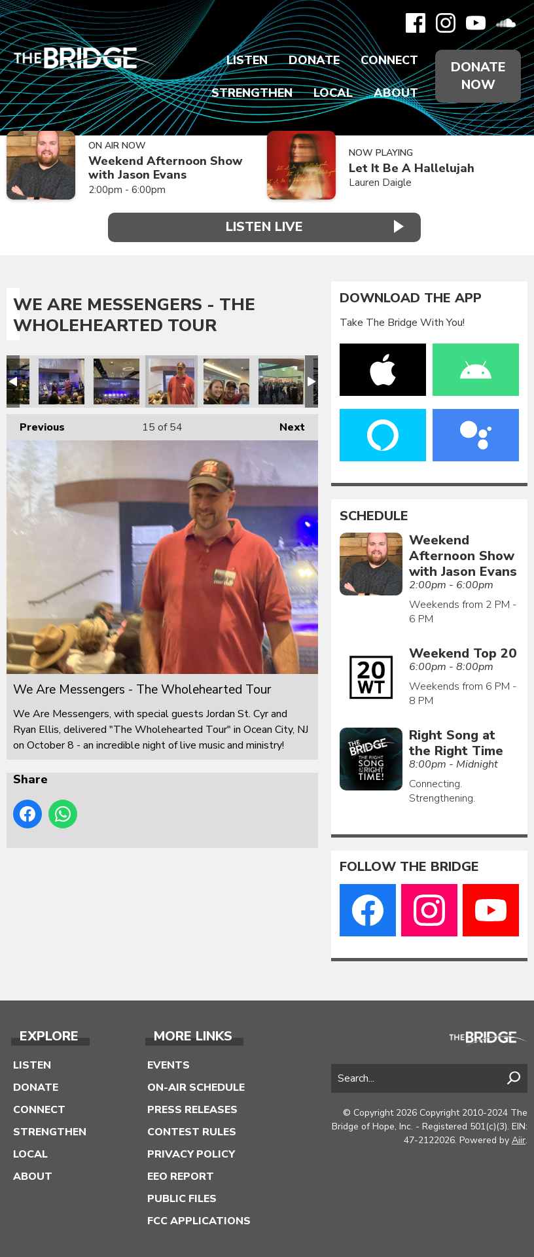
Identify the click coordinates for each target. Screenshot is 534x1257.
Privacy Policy (191, 1153)
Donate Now (477, 76)
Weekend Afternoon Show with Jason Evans (165, 167)
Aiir (518, 1139)
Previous (36, 423)
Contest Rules (191, 1131)
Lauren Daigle (380, 182)
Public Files (182, 1197)
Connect (389, 60)
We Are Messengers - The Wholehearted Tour (61, 380)
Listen (247, 60)
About (396, 93)
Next (285, 423)
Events (168, 1064)
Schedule (374, 515)
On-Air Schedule (196, 1086)
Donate (314, 60)
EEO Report (180, 1175)
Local (333, 93)
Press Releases (192, 1108)
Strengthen (252, 93)
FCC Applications (199, 1220)
